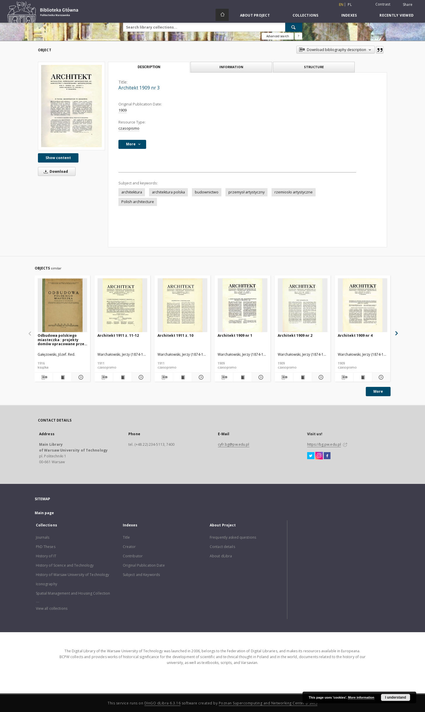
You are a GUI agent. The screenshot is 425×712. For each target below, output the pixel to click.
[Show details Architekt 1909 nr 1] (260, 377)
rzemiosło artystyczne (293, 192)
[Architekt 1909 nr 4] (362, 305)
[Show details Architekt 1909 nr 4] (380, 377)
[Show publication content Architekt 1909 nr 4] (363, 377)
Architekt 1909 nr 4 (355, 335)
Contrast (382, 4)
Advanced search (277, 36)
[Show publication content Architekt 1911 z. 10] (182, 377)
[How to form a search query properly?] (298, 36)
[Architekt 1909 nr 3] (71, 106)
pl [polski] (350, 4)
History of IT (46, 556)
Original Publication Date (144, 565)
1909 (122, 110)
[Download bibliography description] (44, 377)
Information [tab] (231, 67)
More (378, 391)
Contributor (133, 556)
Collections (306, 15)
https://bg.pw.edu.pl (324, 444)
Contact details (222, 546)
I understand (395, 697)
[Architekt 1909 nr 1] (242, 305)
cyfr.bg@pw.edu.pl (233, 444)
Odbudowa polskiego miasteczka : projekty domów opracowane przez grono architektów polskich (62, 339)
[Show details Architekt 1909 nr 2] (320, 377)
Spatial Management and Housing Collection (73, 593)
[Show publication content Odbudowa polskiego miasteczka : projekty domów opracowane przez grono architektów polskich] (62, 377)
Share (407, 4)
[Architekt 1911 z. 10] (182, 305)
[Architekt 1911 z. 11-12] (122, 305)
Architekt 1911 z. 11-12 (118, 335)
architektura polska (168, 192)
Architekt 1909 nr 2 (295, 335)
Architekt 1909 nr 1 (235, 335)
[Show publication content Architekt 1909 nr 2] (302, 377)
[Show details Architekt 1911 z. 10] (200, 377)
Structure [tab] (314, 67)
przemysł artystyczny (246, 192)
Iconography (46, 583)
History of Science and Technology (65, 565)
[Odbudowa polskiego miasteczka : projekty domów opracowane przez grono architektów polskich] (62, 305)
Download (55, 171)
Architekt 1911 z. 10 (175, 335)
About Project (255, 15)
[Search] (293, 27)
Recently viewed (396, 15)
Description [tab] (149, 67)
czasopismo (128, 128)
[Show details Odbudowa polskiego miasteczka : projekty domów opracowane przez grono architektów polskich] (80, 377)
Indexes (349, 15)
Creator (129, 546)
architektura (131, 192)
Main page (44, 512)
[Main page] (222, 15)
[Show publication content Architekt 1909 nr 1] (242, 377)
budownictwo (206, 192)
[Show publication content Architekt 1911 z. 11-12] (122, 377)
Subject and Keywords (141, 574)
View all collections (51, 608)
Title (126, 537)
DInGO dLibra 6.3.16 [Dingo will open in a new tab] (162, 703)
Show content (58, 157)
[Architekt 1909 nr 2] (302, 305)
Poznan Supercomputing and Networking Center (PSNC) (268, 703)
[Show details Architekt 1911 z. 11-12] (140, 377)
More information (361, 697)
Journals (43, 537)
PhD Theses (45, 546)
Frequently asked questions (233, 537)
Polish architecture (137, 201)
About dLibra (221, 556)
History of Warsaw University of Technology (72, 574)
